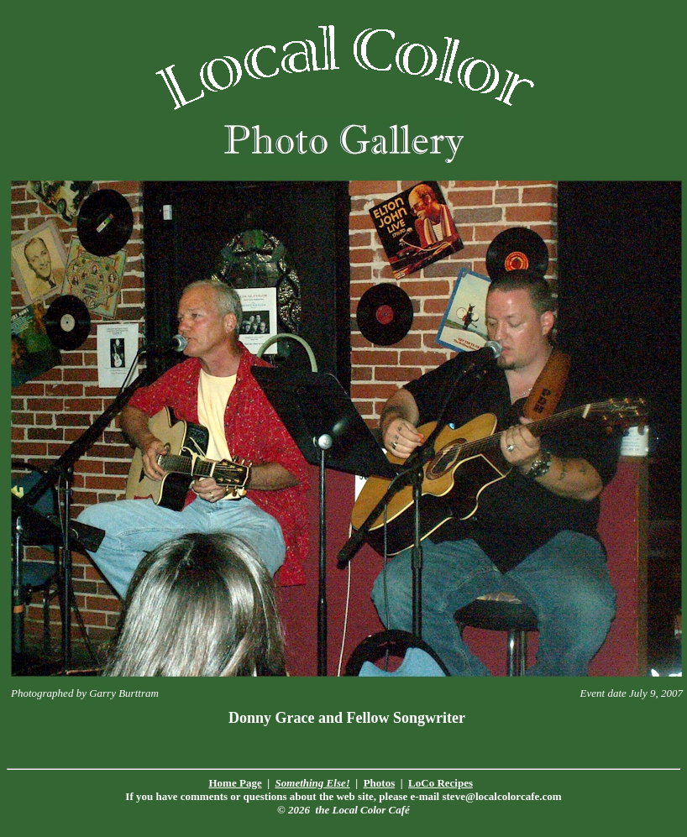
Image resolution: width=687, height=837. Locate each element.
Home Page (235, 783)
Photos (380, 783)
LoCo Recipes (440, 783)
